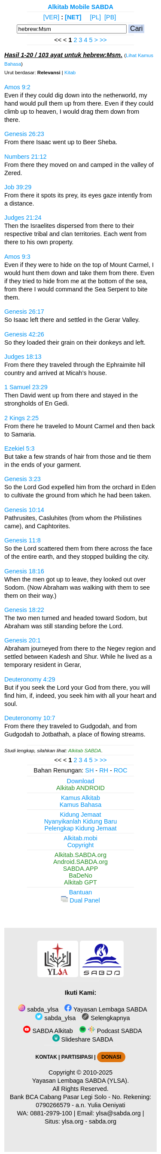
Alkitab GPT (80, 882)
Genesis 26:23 (24, 133)
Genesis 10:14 (24, 509)
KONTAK (46, 1057)
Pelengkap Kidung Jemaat (80, 828)
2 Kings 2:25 (21, 418)
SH (89, 770)
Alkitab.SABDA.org (80, 854)
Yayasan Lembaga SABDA (105, 1009)
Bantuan (80, 892)
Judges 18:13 (22, 356)
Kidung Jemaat (80, 814)
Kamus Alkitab (80, 797)
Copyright (80, 845)
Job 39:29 (17, 187)
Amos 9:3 (17, 256)
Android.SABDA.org (80, 861)
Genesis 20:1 (22, 640)
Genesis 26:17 (24, 311)
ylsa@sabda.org (118, 1113)
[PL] (95, 17)
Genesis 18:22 (24, 609)
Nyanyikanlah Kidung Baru (80, 821)
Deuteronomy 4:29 (29, 679)
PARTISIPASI (77, 1057)
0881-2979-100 (51, 1113)
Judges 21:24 (22, 217)
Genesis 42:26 (24, 334)
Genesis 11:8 (22, 540)
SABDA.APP (80, 868)
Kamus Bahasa (81, 804)
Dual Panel (80, 900)
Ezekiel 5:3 (19, 448)
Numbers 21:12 (25, 156)
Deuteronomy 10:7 (29, 718)
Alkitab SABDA (84, 750)
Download (80, 781)
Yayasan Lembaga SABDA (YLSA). (80, 1080)
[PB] (110, 17)
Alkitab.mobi (80, 838)
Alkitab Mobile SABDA (80, 6)
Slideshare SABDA (82, 1039)
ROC (121, 770)
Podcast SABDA (110, 1030)
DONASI (111, 1057)
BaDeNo (80, 875)
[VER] (51, 17)
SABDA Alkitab (48, 1030)
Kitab (70, 72)
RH (103, 770)
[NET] (73, 17)
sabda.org (102, 1121)
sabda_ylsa (38, 1009)
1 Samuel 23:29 (26, 387)
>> (103, 39)
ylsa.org (72, 1121)
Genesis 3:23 (22, 479)
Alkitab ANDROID (80, 787)
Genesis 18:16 (24, 571)
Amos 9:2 (17, 87)
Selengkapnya (106, 1018)
